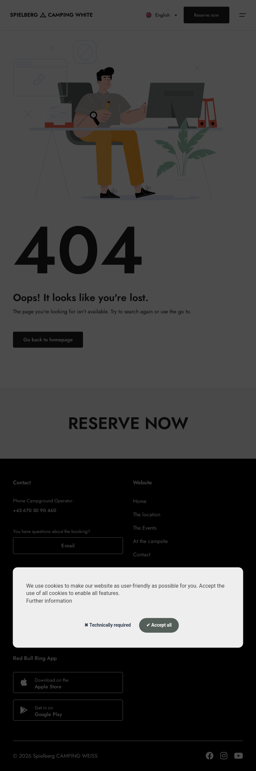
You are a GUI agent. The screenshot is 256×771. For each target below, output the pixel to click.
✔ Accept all (159, 625)
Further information (49, 601)
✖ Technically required (107, 625)
